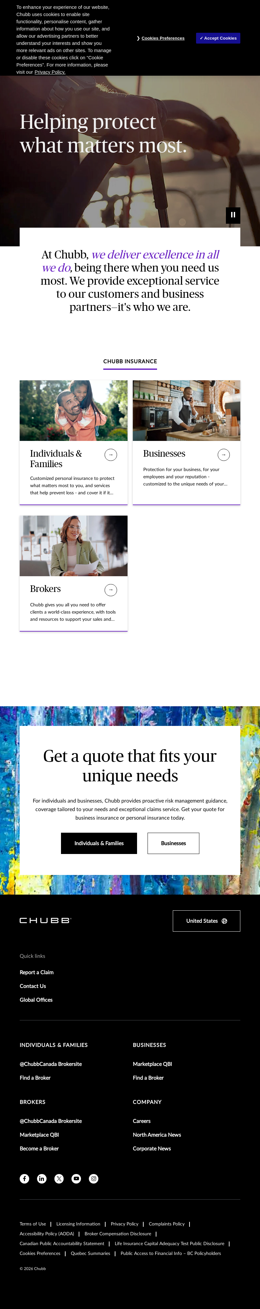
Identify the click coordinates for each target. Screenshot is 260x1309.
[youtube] (76, 1179)
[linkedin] (42, 1179)
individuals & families (54, 1045)
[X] (59, 1179)
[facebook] (24, 1179)
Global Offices (36, 1000)
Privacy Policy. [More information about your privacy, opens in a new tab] (50, 72)
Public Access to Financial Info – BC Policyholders (171, 1253)
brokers (33, 1102)
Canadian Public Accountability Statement (62, 1244)
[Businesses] (224, 455)
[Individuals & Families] (111, 455)
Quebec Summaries (90, 1253)
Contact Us (33, 986)
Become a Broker (39, 1148)
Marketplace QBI (152, 1064)
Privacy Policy (124, 1224)
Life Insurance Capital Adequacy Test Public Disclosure (169, 1244)
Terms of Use (33, 1224)
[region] (130, 38)
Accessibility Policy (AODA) (47, 1234)
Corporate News (152, 1148)
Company (147, 1102)
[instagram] (93, 1179)
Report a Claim (36, 972)
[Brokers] (111, 590)
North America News (157, 1135)
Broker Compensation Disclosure (118, 1234)
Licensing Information (78, 1224)
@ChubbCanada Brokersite (51, 1064)
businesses (149, 1045)
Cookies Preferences (40, 1253)
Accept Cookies (220, 38)
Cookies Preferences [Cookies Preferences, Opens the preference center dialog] (163, 38)
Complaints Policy (167, 1224)
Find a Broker (35, 1078)
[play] (233, 215)
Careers (141, 1121)
